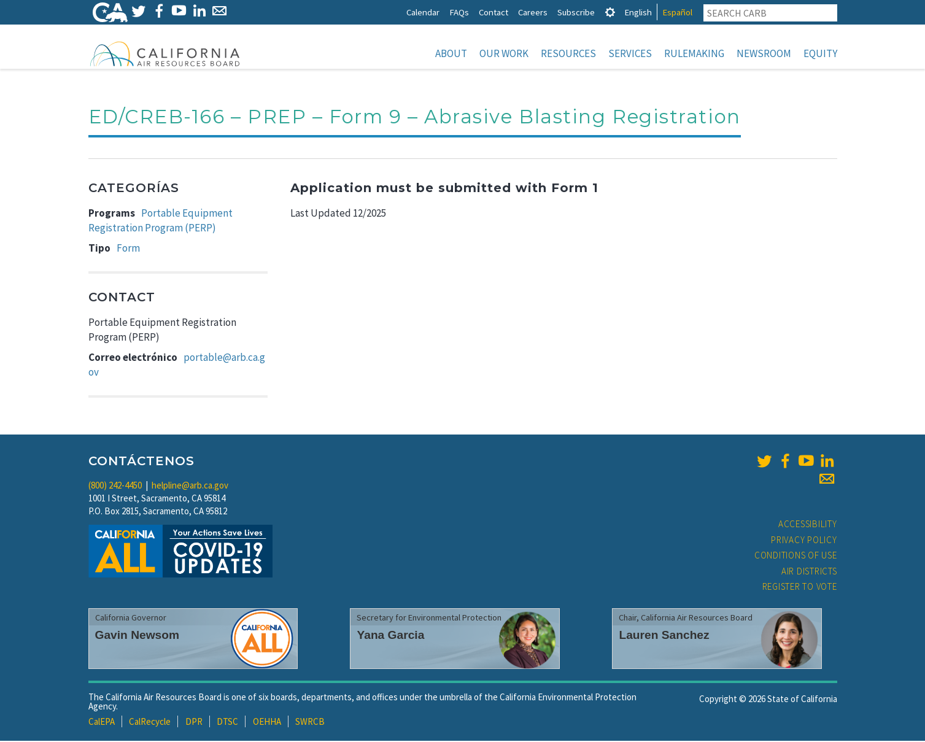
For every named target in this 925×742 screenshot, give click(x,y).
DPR (194, 722)
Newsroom (764, 53)
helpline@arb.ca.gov (190, 486)
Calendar (422, 12)
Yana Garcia (390, 636)
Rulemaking (694, 53)
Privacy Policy (804, 541)
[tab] (610, 11)
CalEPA (101, 722)
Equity (820, 53)
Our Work (503, 53)
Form (128, 249)
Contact (493, 12)
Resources (568, 53)
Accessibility (807, 525)
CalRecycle (150, 722)
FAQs (459, 12)
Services (630, 53)
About (451, 53)
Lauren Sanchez (664, 636)
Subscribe (576, 12)
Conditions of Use (795, 556)
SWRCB (310, 722)
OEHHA (267, 722)
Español (677, 12)
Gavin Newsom (137, 636)
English (638, 12)
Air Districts (809, 572)
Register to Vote (799, 587)
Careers (533, 12)
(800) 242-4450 (115, 486)
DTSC (227, 722)
